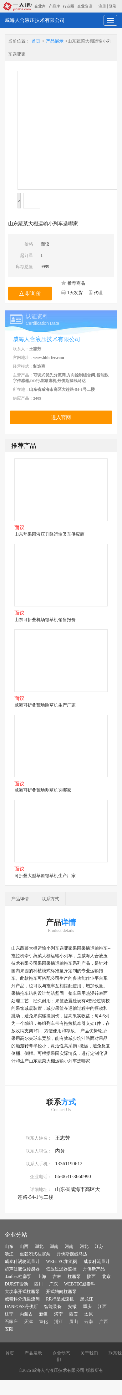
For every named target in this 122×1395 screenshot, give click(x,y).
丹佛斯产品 (94, 1269)
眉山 (73, 1321)
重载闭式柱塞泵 (35, 1254)
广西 (103, 1321)
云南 (88, 1321)
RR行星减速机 (60, 1299)
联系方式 (50, 899)
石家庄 (11, 1321)
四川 (38, 1284)
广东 (53, 1284)
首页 (36, 41)
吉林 (57, 1276)
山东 (9, 1246)
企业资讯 (84, 6)
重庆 (87, 1306)
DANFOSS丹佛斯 (21, 1306)
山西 (24, 1246)
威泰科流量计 (97, 1261)
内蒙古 (26, 1314)
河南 (69, 1246)
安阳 (9, 1329)
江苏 (99, 1246)
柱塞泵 (74, 1276)
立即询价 (30, 293)
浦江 (58, 1321)
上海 (42, 1276)
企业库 (40, 6)
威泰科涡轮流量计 (22, 1261)
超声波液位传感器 (22, 1269)
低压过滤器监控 (61, 1269)
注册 (102, 6)
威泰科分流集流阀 (22, 1299)
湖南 (54, 1246)
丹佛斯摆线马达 (72, 1254)
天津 (28, 1321)
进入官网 (61, 417)
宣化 (43, 1321)
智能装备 (53, 1306)
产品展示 (55, 41)
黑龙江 (86, 1299)
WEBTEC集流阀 (61, 1261)
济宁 (58, 1314)
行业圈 (68, 6)
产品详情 (20, 899)
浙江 (9, 1254)
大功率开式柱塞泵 (22, 1291)
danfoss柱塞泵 (18, 1276)
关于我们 (89, 1353)
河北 (84, 1246)
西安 (73, 1314)
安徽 (72, 1306)
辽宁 (9, 1314)
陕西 (91, 1276)
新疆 (43, 1314)
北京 (106, 1276)
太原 (88, 1314)
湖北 (39, 1246)
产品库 (54, 6)
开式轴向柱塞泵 (61, 1291)
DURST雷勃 (16, 1284)
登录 (112, 6)
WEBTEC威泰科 (79, 1284)
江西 (102, 1306)
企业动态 (61, 1353)
